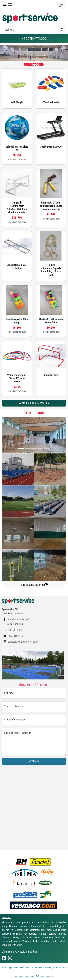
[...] (21, 449)
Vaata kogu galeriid (34, 585)
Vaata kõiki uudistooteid (34, 403)
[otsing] (30, 29)
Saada (34, 761)
